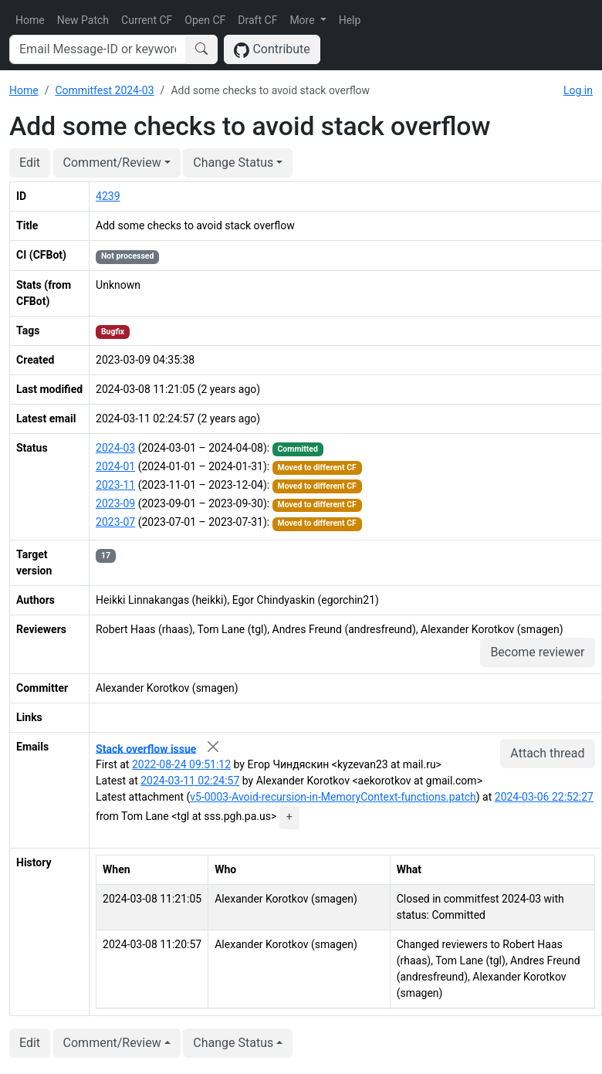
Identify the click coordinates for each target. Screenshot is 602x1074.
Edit (29, 162)
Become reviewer (537, 652)
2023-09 (115, 503)
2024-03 (115, 448)
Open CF (204, 20)
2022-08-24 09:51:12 (181, 764)
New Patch (83, 20)
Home (30, 20)
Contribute (272, 50)
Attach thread (547, 753)
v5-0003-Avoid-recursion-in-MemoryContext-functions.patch (333, 797)
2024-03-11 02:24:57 (189, 780)
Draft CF (257, 20)
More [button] (303, 20)
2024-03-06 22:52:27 (544, 797)
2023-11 (115, 485)
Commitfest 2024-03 (104, 90)
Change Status (233, 162)
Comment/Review (112, 162)
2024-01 (115, 466)
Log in (578, 90)
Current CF (146, 20)
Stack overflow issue (146, 748)
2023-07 (115, 522)
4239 (108, 196)
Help (350, 20)
